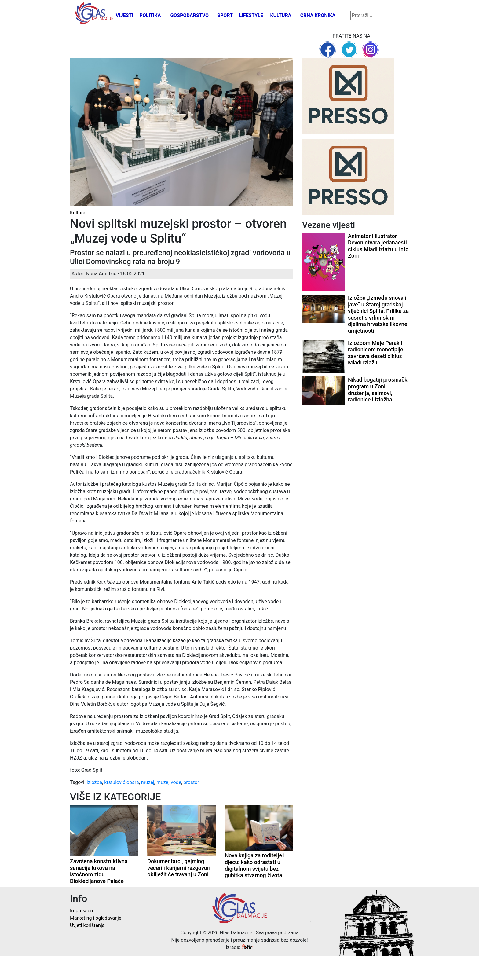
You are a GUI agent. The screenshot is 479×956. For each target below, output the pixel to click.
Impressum (82, 911)
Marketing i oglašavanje (95, 918)
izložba (94, 782)
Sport (225, 15)
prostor (191, 782)
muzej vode (168, 782)
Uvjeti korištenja (87, 925)
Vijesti (124, 15)
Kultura (280, 15)
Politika (150, 15)
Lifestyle (251, 15)
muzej (147, 782)
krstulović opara (121, 782)
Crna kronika (317, 15)
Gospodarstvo (189, 15)
